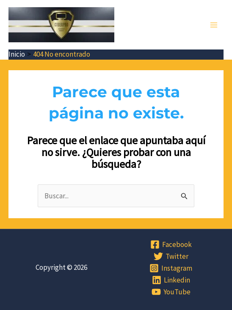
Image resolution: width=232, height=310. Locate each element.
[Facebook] (171, 244)
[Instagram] (170, 268)
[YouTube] (171, 291)
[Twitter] (171, 256)
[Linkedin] (171, 280)
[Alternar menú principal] (214, 25)
